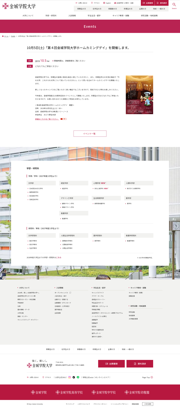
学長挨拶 (21, 303)
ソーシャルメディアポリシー (119, 404)
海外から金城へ (97, 336)
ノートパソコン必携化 (99, 316)
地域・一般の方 (159, 8)
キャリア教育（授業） (136, 293)
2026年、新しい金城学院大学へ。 (29, 293)
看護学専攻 (130, 241)
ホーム (6, 36)
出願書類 (148, 3)
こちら (58, 257)
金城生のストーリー (98, 299)
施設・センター (23, 316)
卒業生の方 (128, 8)
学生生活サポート (98, 303)
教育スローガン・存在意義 (26, 299)
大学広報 (21, 313)
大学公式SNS (60, 377)
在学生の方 (97, 8)
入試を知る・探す (61, 296)
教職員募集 (135, 404)
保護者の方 (112, 8)
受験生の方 (81, 8)
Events (13, 36)
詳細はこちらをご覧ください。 (47, 119)
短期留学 (95, 323)
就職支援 (132, 296)
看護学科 (65, 218)
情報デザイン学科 (68, 207)
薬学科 (129, 203)
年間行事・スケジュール (100, 306)
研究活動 (132, 312)
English (107, 3)
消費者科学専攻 (67, 241)
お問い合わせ (81, 3)
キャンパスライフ (98, 293)
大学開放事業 (133, 319)
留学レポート (96, 333)
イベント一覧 (89, 133)
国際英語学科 (33, 192)
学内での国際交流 (98, 330)
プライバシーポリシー (100, 404)
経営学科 (65, 188)
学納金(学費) (96, 309)
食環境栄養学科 (99, 203)
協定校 (94, 326)
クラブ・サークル (98, 296)
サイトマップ (70, 404)
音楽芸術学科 (33, 199)
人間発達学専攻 (67, 244)
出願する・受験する (61, 299)
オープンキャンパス (61, 293)
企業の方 (142, 8)
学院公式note (88, 377)
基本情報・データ (24, 309)
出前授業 (58, 313)
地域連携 (132, 315)
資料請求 (161, 3)
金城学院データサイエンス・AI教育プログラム (107, 313)
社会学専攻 (33, 248)
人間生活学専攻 (67, 248)
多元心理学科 (101, 188)
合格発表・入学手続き (62, 306)
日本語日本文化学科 (36, 188)
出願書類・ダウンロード (63, 303)
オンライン (102, 377)
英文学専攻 (33, 244)
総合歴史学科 (33, 196)
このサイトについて (84, 404)
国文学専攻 (33, 241)
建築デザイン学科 (68, 203)
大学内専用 (147, 404)
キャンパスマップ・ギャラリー (28, 320)
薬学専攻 (97, 241)
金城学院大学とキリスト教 (26, 296)
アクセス (95, 3)
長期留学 (95, 320)
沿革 (19, 306)
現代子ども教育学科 (133, 188)
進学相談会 (58, 309)
